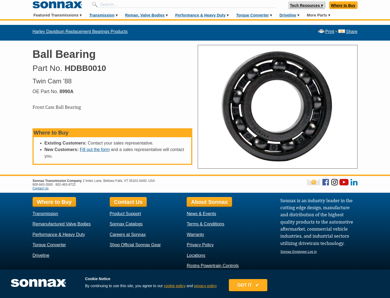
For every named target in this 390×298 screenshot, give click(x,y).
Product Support (125, 213)
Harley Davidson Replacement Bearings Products (80, 31)
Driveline (288, 15)
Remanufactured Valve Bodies (61, 224)
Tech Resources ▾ (306, 5)
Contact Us (40, 188)
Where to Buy (343, 5)
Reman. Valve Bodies (145, 15)
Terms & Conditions (205, 224)
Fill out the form (95, 149)
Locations (196, 255)
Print (326, 31)
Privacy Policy (200, 245)
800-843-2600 (42, 184)
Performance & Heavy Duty (200, 15)
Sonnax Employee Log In (298, 252)
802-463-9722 (66, 184)
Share (348, 31)
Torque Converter (252, 15)
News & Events (201, 213)
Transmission (101, 15)
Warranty (195, 234)
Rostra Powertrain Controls (213, 265)
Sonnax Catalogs (126, 224)
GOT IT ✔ (248, 285)
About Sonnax (209, 202)
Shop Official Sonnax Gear (135, 245)
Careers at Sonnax (128, 234)
